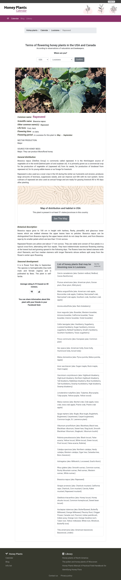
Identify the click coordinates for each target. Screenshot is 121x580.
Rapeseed (45, 125)
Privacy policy (66, 576)
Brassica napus (39, 121)
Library (29, 18)
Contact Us (111, 1)
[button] (22, 90)
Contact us (53, 576)
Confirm (79, 59)
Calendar (15, 18)
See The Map (60, 218)
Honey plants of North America (75, 558)
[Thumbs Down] (31, 292)
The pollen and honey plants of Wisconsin (79, 562)
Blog (22, 18)
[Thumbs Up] (39, 292)
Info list (9, 566)
